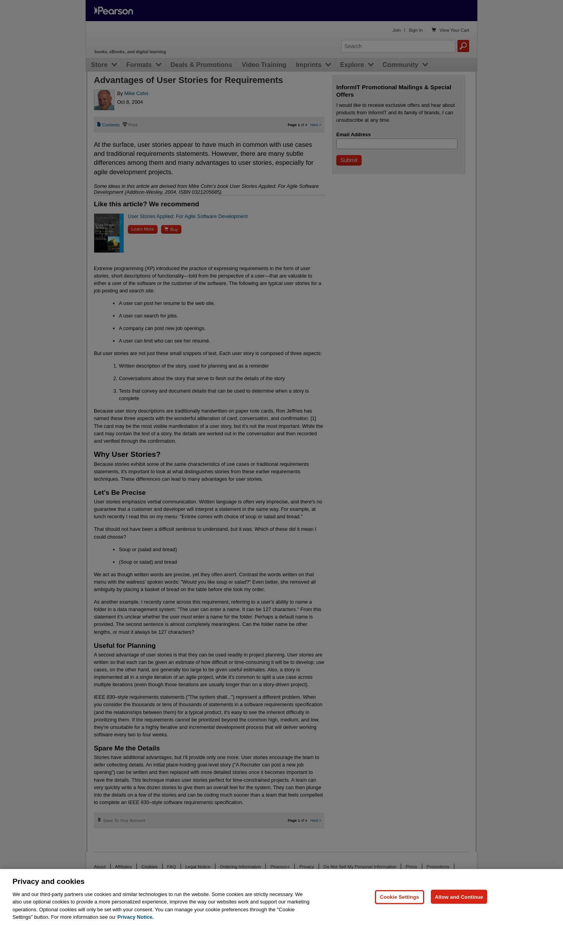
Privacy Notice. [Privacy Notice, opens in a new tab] (135, 917)
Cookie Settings (399, 897)
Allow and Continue (459, 897)
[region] (281, 897)
